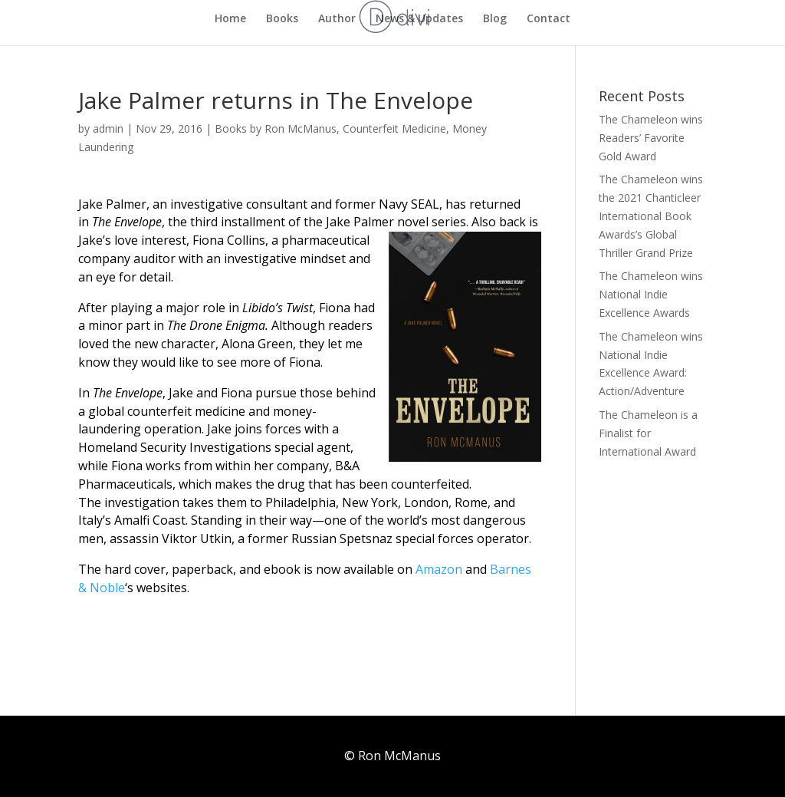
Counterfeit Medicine (394, 128)
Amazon (437, 569)
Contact (548, 19)
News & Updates (419, 19)
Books (282, 19)
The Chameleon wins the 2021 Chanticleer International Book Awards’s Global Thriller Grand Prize (651, 215)
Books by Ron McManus (276, 128)
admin (108, 128)
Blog (495, 19)
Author (337, 19)
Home (230, 19)
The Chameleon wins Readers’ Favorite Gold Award (651, 137)
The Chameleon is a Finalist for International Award (648, 433)
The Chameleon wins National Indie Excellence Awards (651, 294)
